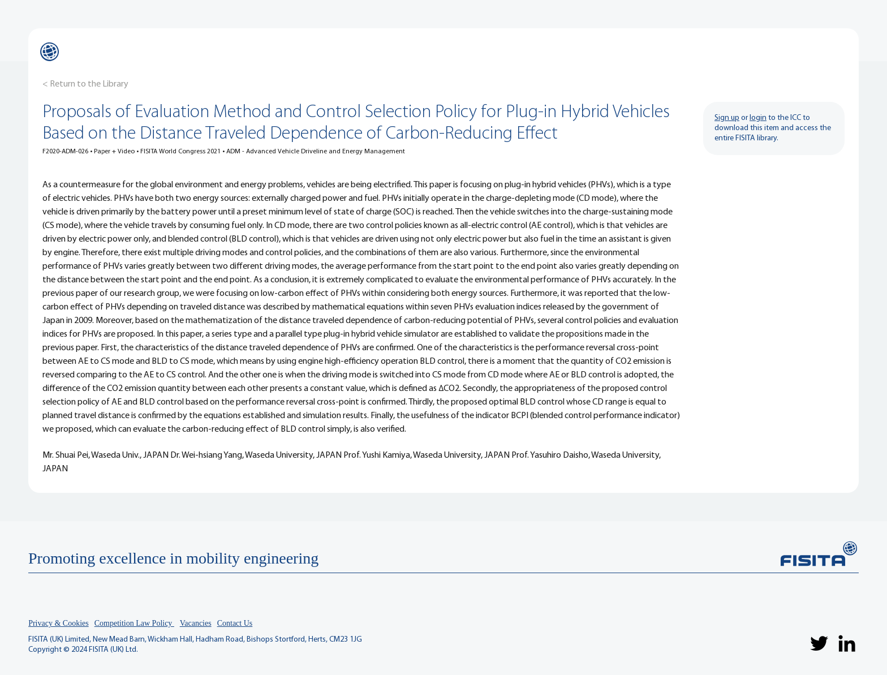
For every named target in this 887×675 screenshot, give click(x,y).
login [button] (758, 118)
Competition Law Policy (134, 623)
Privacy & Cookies (58, 623)
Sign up (726, 118)
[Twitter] (819, 643)
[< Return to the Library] (85, 84)
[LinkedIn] (847, 643)
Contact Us (235, 623)
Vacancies (196, 623)
